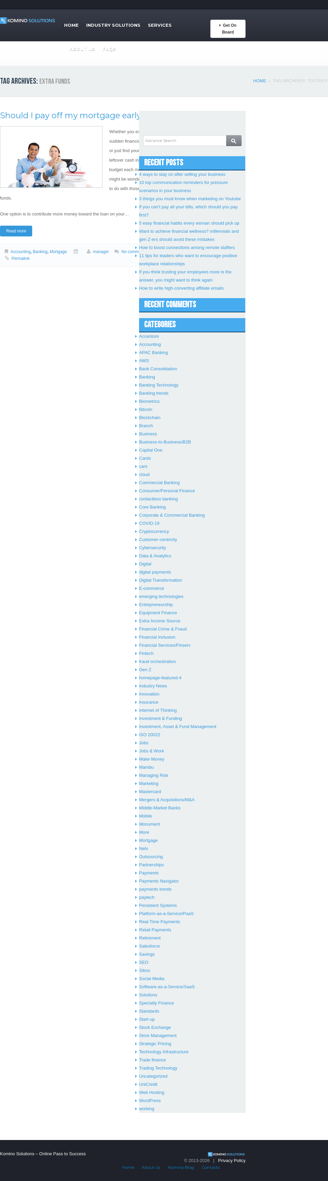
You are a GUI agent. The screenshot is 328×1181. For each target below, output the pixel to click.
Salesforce (149, 946)
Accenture (149, 336)
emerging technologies (161, 596)
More (144, 832)
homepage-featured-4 (160, 677)
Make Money (151, 759)
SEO (143, 962)
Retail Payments (155, 929)
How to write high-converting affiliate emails (181, 288)
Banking (40, 251)
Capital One (150, 450)
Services (160, 25)
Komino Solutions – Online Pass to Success (43, 1153)
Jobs (143, 742)
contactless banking (158, 498)
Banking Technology (158, 385)
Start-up (147, 1019)
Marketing (148, 783)
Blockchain (149, 417)
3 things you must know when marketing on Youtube (190, 198)
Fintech (146, 653)
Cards (145, 458)
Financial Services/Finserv (165, 645)
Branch (146, 425)
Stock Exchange (155, 1027)
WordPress (150, 1100)
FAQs (109, 48)
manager (101, 251)
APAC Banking (153, 352)
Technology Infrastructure (164, 1051)
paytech (147, 897)
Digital (145, 563)
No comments (134, 251)
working (146, 1108)
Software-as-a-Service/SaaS (167, 986)
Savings (147, 954)
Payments (149, 872)
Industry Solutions (113, 25)
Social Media (151, 978)
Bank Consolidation (158, 368)
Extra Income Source (159, 620)
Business (148, 433)
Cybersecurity (152, 547)
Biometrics (149, 401)
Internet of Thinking (158, 710)
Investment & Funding (160, 718)
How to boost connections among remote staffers (187, 247)
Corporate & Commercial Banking (172, 515)
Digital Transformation (160, 580)
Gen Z (145, 669)
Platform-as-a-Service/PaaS (166, 913)
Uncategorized (153, 1076)
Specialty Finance (156, 1003)
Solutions (148, 994)
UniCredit (148, 1084)
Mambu (146, 767)
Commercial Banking (159, 482)
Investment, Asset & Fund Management (177, 726)
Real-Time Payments (159, 921)
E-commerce (151, 588)
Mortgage (58, 251)
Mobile (145, 816)
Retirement (150, 937)
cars (143, 466)
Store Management (158, 1035)
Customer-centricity (158, 539)
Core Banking (152, 507)
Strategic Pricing (155, 1043)
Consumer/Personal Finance (167, 490)
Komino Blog (181, 1167)
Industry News (153, 685)
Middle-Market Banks (159, 807)
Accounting (21, 251)
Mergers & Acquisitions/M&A (167, 799)
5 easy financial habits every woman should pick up (189, 223)
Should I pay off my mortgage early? (73, 115)
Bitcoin (145, 409)
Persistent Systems (158, 905)
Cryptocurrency (154, 531)
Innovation (149, 694)
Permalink (21, 258)
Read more (16, 231)
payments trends (155, 889)
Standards (149, 1011)
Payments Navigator (159, 881)
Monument (149, 824)
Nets (143, 848)
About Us (82, 48)
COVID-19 (149, 523)
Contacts (210, 1167)
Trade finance (152, 1059)
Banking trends (154, 393)
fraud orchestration (157, 661)
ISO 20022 (149, 734)
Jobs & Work (151, 750)
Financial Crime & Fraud (163, 628)
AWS (144, 360)
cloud (144, 474)
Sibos (144, 970)
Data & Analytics (155, 555)
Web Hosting (151, 1092)
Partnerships (151, 864)
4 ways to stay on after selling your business (182, 174)
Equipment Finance (158, 612)
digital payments (155, 572)
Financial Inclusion (157, 637)
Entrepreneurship (156, 604)
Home (71, 25)
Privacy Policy (232, 1160)
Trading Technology (158, 1068)
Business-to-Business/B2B (165, 441)
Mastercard (150, 791)
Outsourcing (151, 856)
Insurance (148, 702)
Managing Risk (153, 775)
